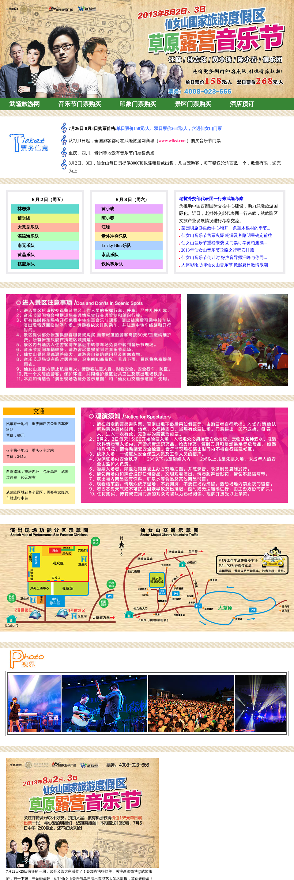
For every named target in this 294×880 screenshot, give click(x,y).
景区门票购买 (193, 104)
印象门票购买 (137, 104)
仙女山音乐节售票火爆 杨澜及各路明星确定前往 (227, 235)
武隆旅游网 (24, 104)
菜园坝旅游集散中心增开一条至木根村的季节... (225, 228)
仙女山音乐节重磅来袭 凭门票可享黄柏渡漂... (224, 243)
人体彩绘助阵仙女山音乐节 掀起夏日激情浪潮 (224, 265)
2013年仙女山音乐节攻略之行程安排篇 (217, 250)
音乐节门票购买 (79, 104)
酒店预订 (242, 104)
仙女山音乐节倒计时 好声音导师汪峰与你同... (224, 257)
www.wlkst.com (173, 140)
